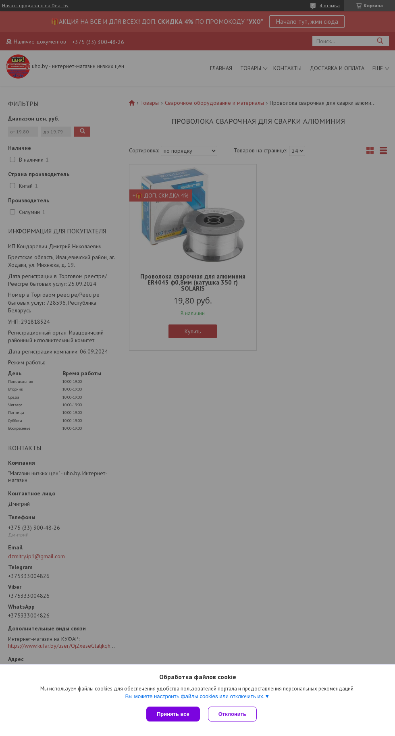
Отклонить (232, 714)
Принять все (173, 714)
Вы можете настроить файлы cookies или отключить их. (194, 696)
